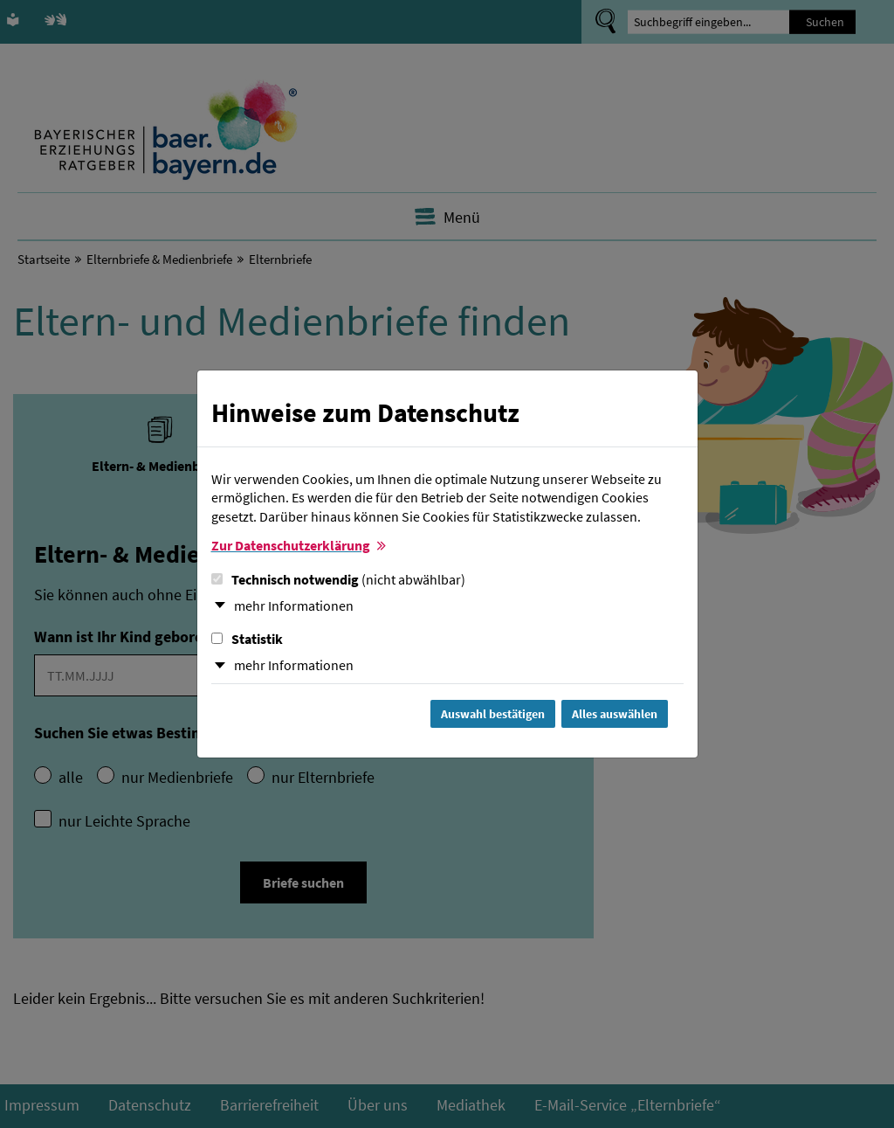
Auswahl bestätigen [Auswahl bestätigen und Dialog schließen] (493, 714)
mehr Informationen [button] (294, 605)
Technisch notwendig (338, 579)
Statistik (247, 638)
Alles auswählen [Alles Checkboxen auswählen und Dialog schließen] (614, 714)
